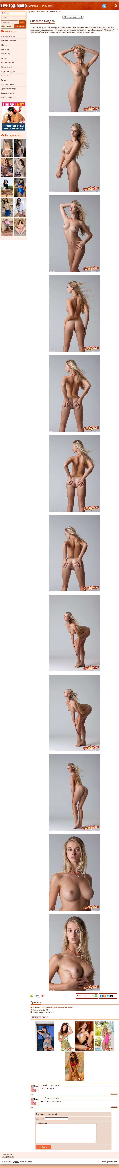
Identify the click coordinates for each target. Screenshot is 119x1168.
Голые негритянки (8, 71)
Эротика (16, 1165)
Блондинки (5, 54)
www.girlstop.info (8, 1160)
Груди (3, 80)
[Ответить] (114, 1094)
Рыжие (3, 58)
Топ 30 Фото (47, 6)
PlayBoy (4, 45)
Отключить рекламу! (73, 17)
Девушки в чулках (8, 93)
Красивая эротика (8, 36)
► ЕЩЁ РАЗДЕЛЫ (8, 97)
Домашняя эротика (8, 41)
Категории (33, 6)
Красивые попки (7, 62)
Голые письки (6, 67)
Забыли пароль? (7, 26)
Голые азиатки (6, 76)
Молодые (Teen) (7, 84)
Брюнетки (5, 49)
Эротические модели (9, 89)
